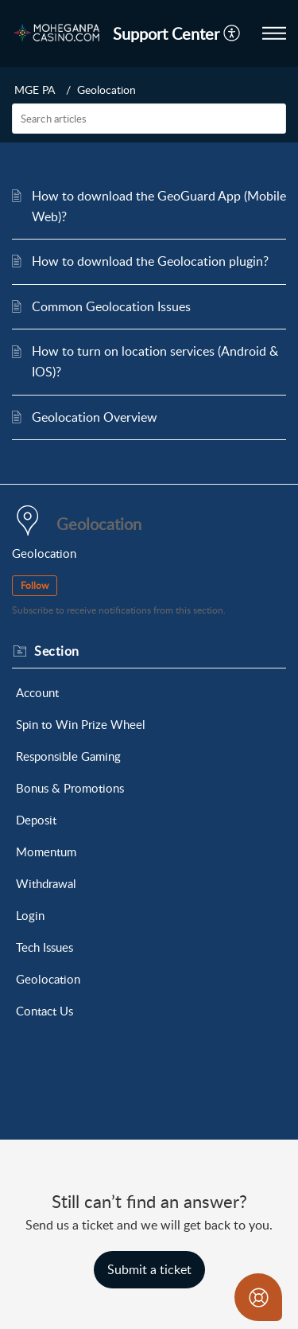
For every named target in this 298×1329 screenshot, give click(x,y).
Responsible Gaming (68, 756)
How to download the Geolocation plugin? (150, 261)
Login (30, 915)
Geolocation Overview (94, 417)
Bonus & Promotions (70, 788)
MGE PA (34, 89)
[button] (232, 33)
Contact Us (44, 1011)
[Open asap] (258, 1297)
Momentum (46, 851)
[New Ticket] (149, 1269)
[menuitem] (232, 33)
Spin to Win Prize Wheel (80, 724)
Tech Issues (44, 947)
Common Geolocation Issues (111, 306)
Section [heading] (56, 651)
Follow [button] (34, 585)
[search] (149, 118)
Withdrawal (46, 883)
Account (37, 692)
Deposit (36, 820)
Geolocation (48, 979)
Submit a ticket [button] (149, 1269)
